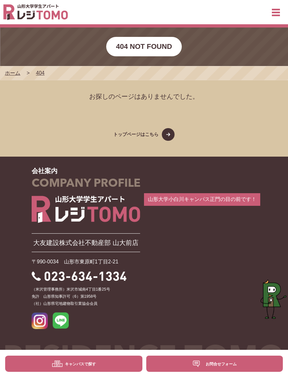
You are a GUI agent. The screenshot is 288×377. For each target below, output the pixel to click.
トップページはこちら (136, 134)
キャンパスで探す (80, 364)
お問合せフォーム (221, 364)
